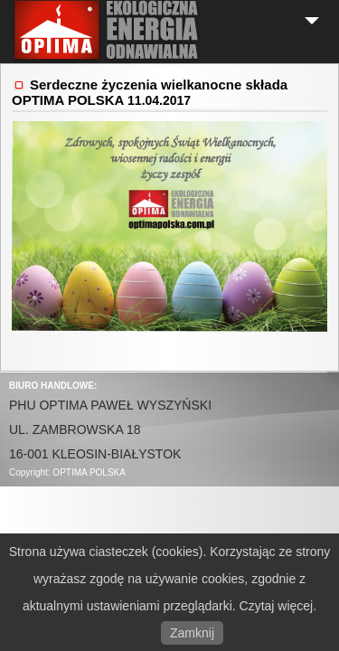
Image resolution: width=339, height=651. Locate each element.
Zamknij (192, 633)
